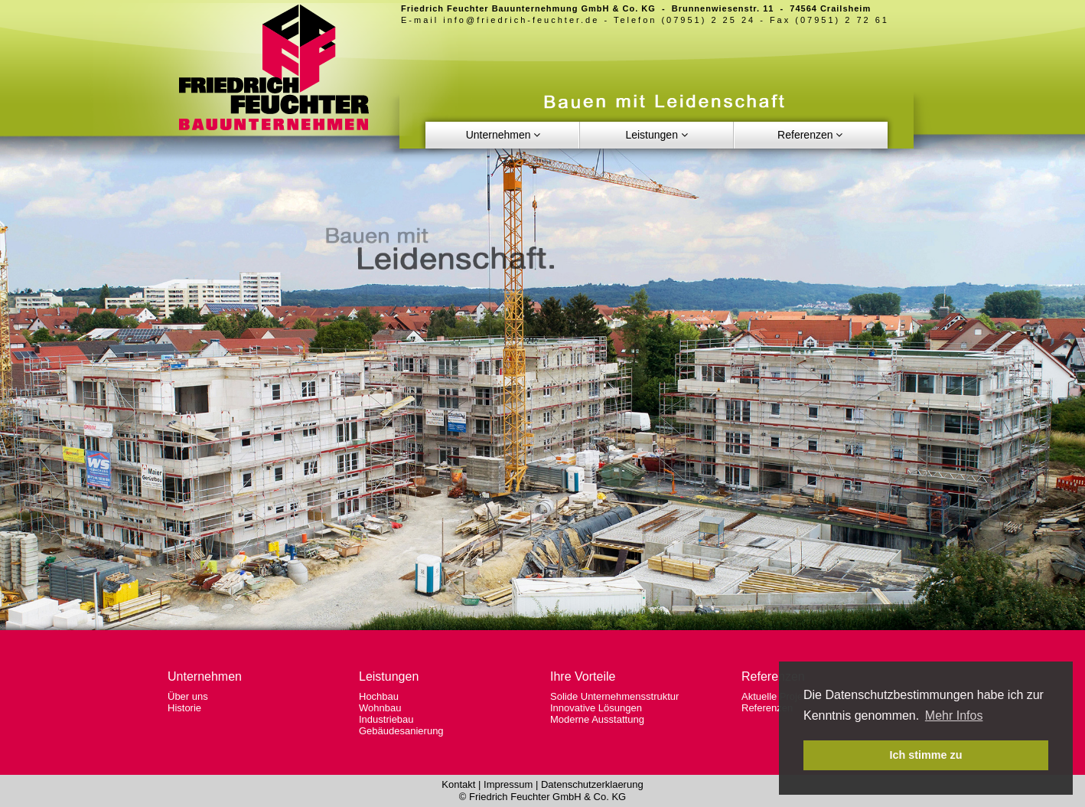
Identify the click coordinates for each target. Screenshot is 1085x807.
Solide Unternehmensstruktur (614, 696)
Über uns (188, 696)
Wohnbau (380, 708)
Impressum (508, 784)
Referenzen (767, 708)
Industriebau (386, 719)
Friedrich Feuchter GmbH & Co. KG (547, 796)
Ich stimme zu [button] (925, 755)
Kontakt (458, 784)
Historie (184, 708)
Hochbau (379, 696)
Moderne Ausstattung (597, 719)
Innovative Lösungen (596, 708)
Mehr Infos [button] (954, 715)
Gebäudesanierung (401, 731)
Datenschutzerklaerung (592, 784)
